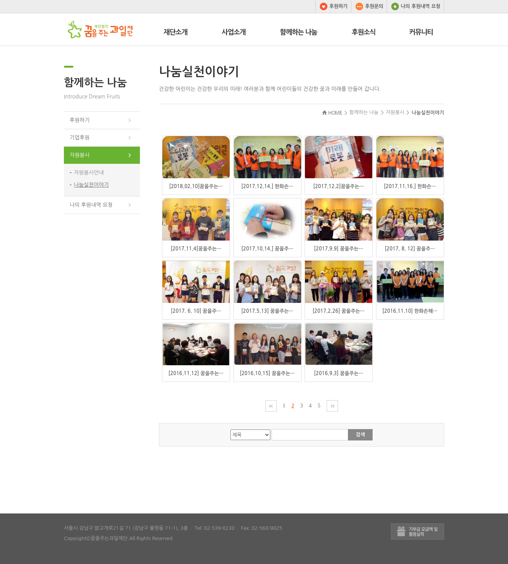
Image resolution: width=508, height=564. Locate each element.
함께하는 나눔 (95, 82)
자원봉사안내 (89, 172)
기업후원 (80, 137)
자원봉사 (80, 155)
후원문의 (367, 6)
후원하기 (332, 6)
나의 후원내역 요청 (413, 6)
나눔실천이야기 (91, 184)
